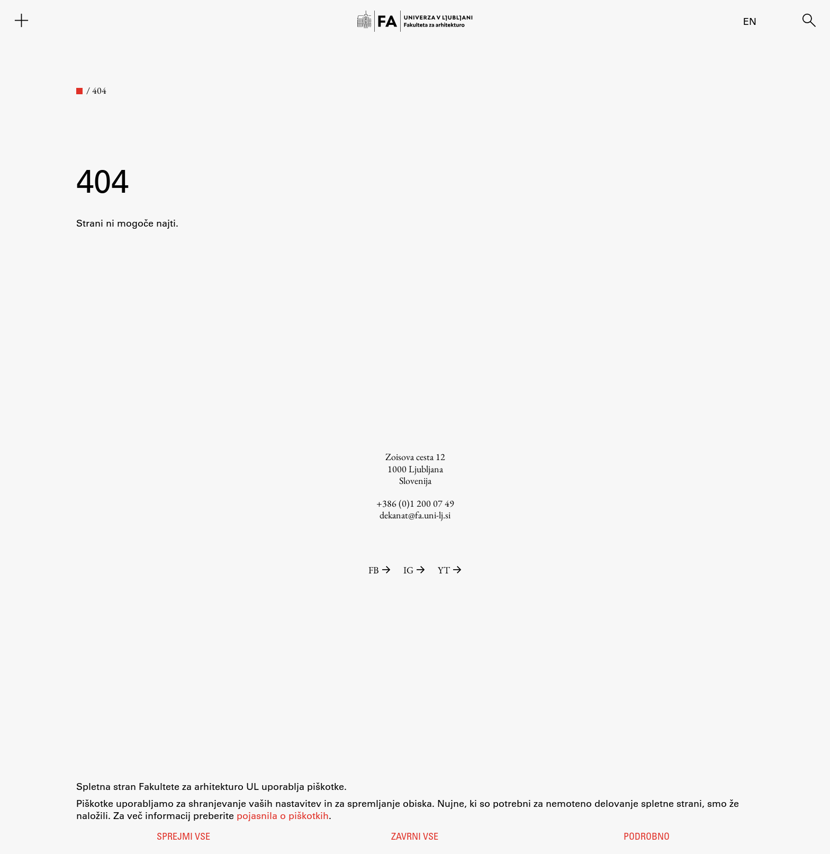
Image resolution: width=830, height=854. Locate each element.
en (749, 21)
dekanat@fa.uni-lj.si (415, 515)
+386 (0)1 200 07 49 (415, 503)
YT (450, 570)
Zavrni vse (414, 837)
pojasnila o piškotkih (283, 815)
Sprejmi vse (183, 837)
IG (415, 570)
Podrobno (647, 837)
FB (380, 570)
